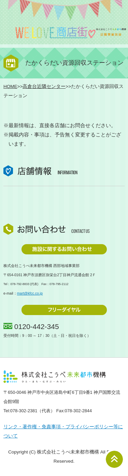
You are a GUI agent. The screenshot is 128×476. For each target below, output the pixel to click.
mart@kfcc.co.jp (30, 293)
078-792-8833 (19, 284)
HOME (10, 86)
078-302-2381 (23, 410)
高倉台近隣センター (44, 86)
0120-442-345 (36, 326)
